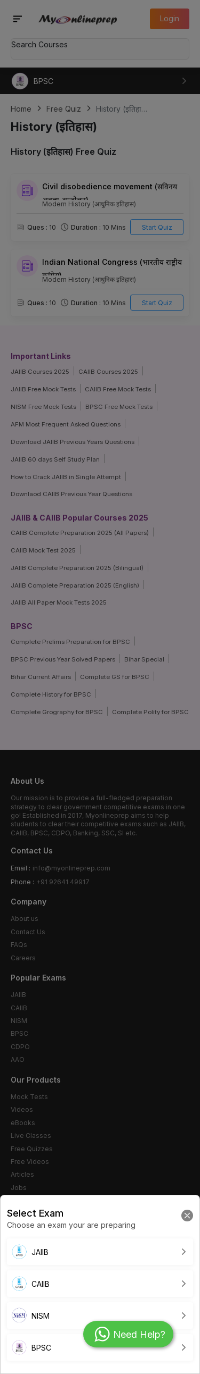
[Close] (187, 1214)
